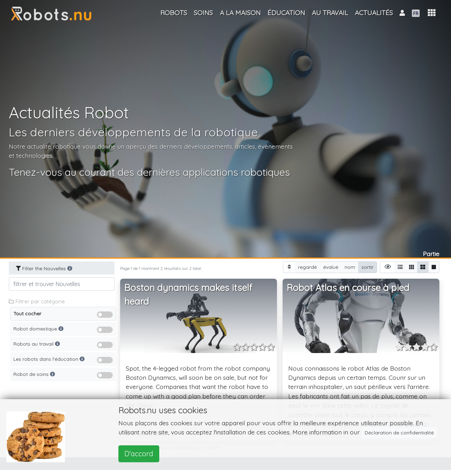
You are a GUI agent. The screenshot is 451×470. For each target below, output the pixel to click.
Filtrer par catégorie (37, 301)
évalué (330, 267)
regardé (307, 267)
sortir (367, 267)
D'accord (138, 453)
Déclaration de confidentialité (399, 432)
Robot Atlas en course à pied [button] (348, 287)
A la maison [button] (240, 12)
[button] (431, 13)
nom (350, 267)
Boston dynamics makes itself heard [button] (188, 295)
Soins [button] (203, 12)
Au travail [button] (330, 12)
